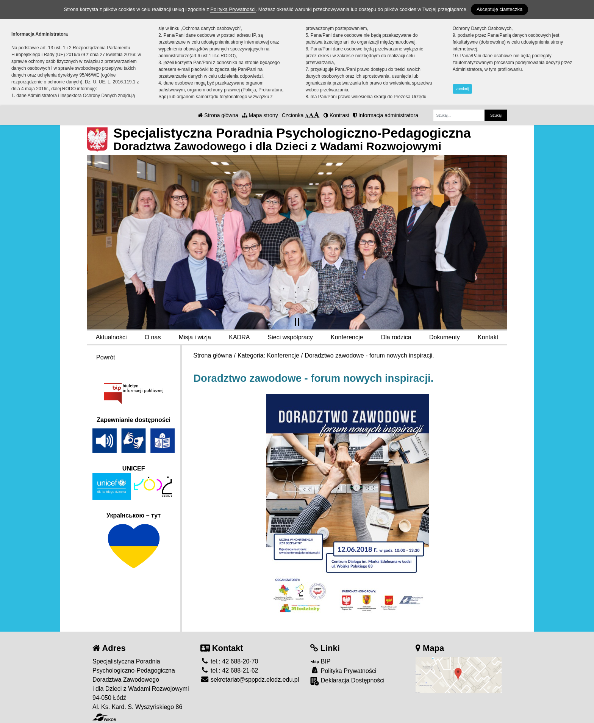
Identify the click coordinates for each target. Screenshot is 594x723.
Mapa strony (260, 115)
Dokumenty (444, 337)
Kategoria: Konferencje (268, 355)
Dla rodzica (396, 337)
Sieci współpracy (290, 337)
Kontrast (336, 115)
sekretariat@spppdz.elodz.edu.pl (249, 679)
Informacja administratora (385, 115)
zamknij (462, 89)
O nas (153, 337)
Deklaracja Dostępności (347, 681)
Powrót (105, 357)
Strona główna (218, 115)
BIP (320, 661)
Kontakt (488, 337)
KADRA (239, 337)
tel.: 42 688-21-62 (229, 670)
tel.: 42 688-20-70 (229, 661)
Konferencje (347, 337)
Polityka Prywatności (343, 670)
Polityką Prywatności (232, 9)
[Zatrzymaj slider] (297, 322)
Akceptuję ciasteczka (499, 9)
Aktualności (111, 337)
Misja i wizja (195, 337)
